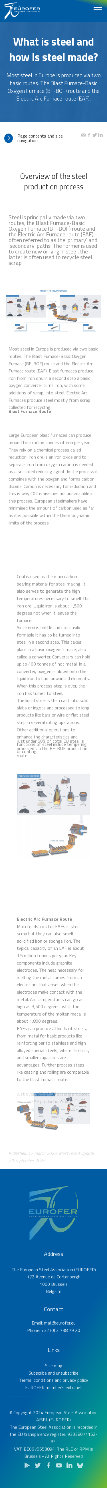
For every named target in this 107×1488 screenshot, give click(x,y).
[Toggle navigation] (98, 9)
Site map (53, 1377)
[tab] (42, 138)
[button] (42, 138)
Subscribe (38, 1385)
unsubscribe (67, 1385)
